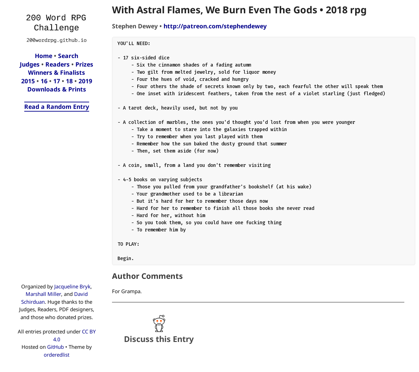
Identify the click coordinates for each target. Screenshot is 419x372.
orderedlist (56, 354)
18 (69, 81)
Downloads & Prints (56, 89)
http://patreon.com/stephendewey (215, 26)
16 (44, 81)
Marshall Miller (43, 293)
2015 (28, 81)
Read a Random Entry (56, 106)
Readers (57, 64)
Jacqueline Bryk (72, 286)
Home (43, 56)
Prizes (84, 64)
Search (68, 56)
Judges (30, 64)
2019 (85, 81)
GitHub (55, 346)
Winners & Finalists (56, 72)
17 (56, 81)
